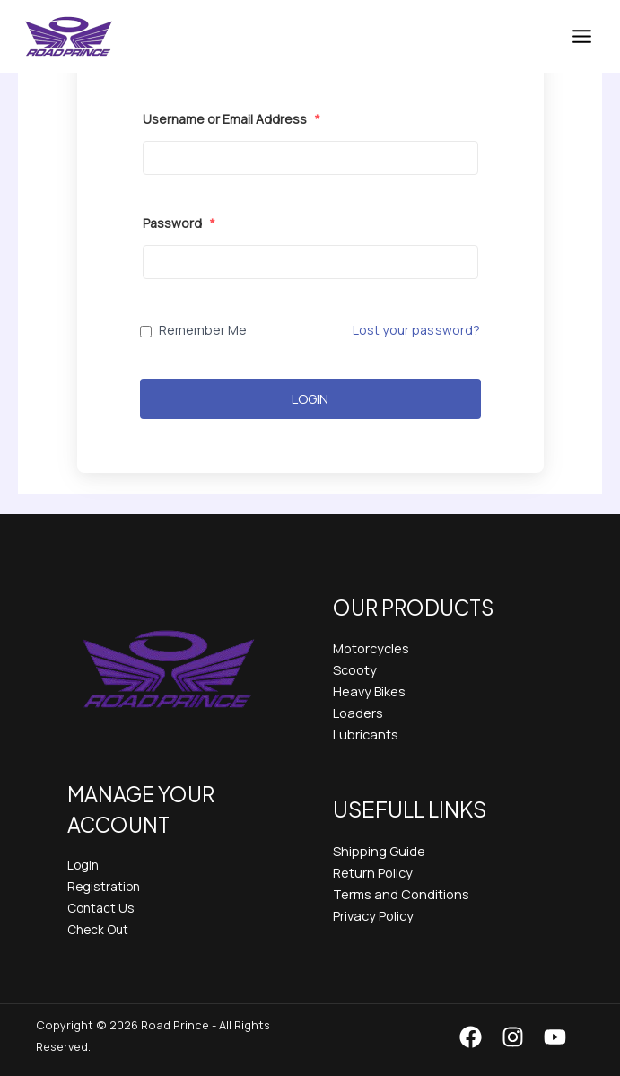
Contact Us (101, 907)
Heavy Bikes (369, 691)
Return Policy (373, 872)
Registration (103, 886)
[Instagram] (513, 1037)
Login (310, 398)
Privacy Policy (373, 915)
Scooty (355, 669)
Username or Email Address (231, 118)
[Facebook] (470, 1037)
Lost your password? (417, 329)
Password (179, 223)
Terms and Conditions (401, 894)
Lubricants (365, 734)
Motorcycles (371, 648)
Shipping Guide (379, 851)
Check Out (97, 929)
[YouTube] (555, 1037)
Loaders (358, 713)
